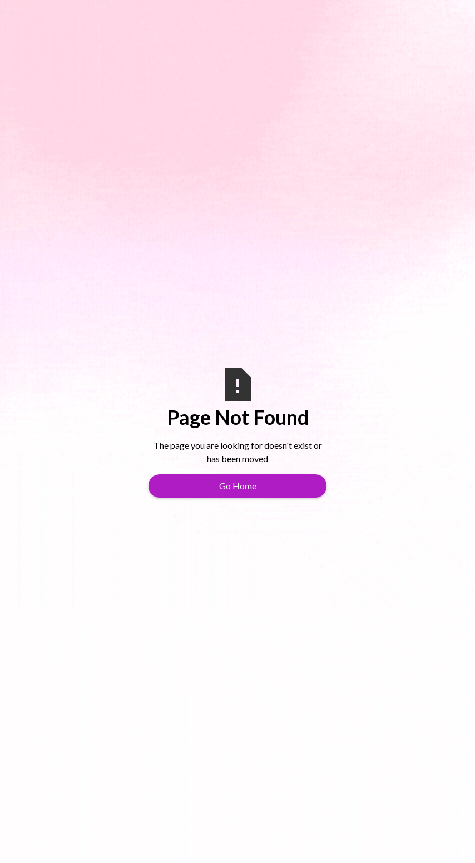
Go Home (237, 485)
